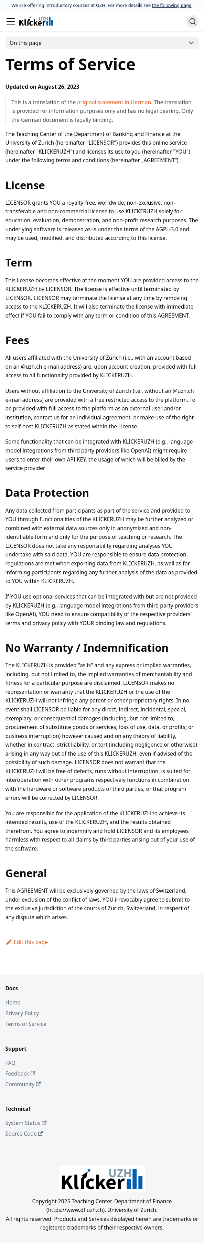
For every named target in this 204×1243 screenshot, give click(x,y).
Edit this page (27, 942)
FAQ (10, 1063)
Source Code (24, 1133)
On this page (26, 43)
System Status (26, 1123)
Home (13, 1002)
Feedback (20, 1073)
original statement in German (114, 102)
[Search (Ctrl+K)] (192, 21)
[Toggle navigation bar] (11, 21)
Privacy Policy (22, 1013)
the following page (172, 5)
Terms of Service (26, 1024)
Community (23, 1084)
